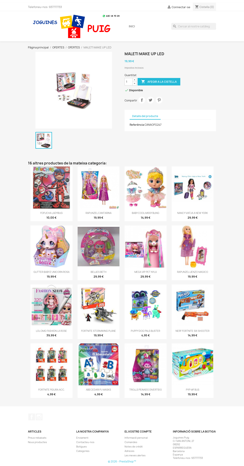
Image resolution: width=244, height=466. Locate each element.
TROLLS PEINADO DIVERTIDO (145, 389)
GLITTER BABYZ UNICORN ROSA (51, 272)
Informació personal (136, 437)
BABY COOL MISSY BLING (145, 213)
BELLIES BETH (98, 272)
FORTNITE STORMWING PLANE (98, 330)
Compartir (141, 100)
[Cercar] (193, 26)
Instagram (39, 417)
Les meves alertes (135, 455)
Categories (82, 451)
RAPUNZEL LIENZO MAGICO (192, 272)
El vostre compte (138, 431)
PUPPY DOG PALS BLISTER (145, 330)
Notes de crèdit (134, 446)
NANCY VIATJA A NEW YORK (192, 213)
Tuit (150, 100)
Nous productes (37, 442)
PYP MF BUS (192, 389)
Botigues (81, 446)
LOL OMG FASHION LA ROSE (51, 330)
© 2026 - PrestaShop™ (122, 461)
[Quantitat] (129, 81)
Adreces (129, 451)
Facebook (31, 417)
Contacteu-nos (85, 442)
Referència (137, 124)
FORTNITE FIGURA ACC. (51, 389)
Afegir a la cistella (159, 82)
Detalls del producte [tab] (145, 116)
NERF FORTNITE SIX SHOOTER (192, 330)
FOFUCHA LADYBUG (51, 213)
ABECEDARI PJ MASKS (98, 389)
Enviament (82, 437)
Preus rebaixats (37, 437)
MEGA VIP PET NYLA (145, 272)
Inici (132, 26)
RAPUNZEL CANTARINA (98, 213)
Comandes (131, 442)
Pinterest (159, 100)
